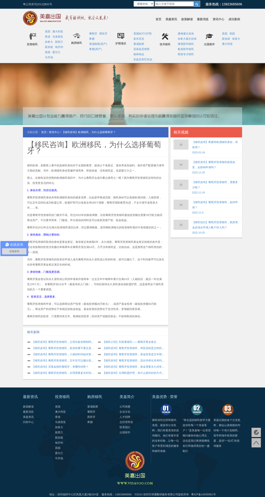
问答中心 (28, 422)
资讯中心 (218, 19)
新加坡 (49, 47)
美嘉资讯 (171, 19)
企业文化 (125, 411)
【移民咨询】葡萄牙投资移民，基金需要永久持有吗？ (135, 366)
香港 (47, 36)
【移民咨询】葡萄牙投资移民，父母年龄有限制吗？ (63, 341)
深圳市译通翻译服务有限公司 (160, 494)
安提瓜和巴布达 (142, 59)
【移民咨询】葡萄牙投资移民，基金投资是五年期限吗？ (136, 354)
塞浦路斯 (138, 43)
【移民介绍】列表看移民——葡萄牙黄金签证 (129, 341)
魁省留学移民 (186, 49)
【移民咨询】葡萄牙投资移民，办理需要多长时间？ (63, 372)
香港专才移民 (186, 54)
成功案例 (234, 19)
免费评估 (256, 432)
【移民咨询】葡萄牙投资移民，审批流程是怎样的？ (133, 348)
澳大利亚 (57, 31)
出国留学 (125, 432)
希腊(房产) (95, 49)
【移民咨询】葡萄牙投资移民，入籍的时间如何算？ (63, 354)
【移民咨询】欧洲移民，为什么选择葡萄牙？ (94, 147)
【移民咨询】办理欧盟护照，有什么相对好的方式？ (133, 372)
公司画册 (125, 406)
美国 (47, 31)
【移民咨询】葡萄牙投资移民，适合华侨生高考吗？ (133, 360)
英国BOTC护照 (142, 33)
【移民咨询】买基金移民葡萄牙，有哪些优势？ (60, 366)
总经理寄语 (126, 422)
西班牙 (103, 33)
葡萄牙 (93, 33)
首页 (158, 19)
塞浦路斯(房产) (98, 43)
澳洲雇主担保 (186, 33)
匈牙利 (59, 47)
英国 (47, 52)
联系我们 (125, 427)
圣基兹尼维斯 (141, 49)
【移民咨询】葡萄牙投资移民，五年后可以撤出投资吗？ (65, 360)
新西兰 (59, 41)
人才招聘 (125, 416)
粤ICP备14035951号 (203, 494)
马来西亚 (57, 36)
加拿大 (49, 41)
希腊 (92, 38)
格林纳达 (138, 54)
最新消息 (203, 19)
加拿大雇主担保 (187, 38)
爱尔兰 (56, 52)
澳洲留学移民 (186, 43)
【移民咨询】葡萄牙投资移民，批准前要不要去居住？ (64, 348)
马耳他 (49, 57)
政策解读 (187, 19)
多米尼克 (138, 38)
